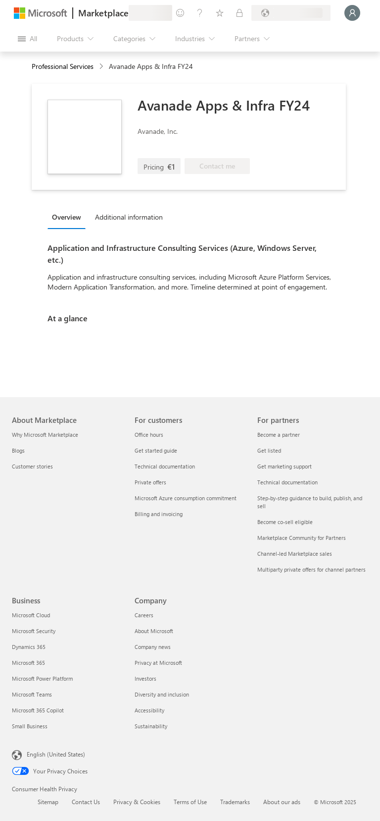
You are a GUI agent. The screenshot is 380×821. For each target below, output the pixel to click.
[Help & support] (200, 13)
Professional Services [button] (63, 66)
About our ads (281, 802)
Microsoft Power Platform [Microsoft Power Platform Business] (42, 678)
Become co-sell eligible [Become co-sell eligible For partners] (285, 522)
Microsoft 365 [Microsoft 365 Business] (28, 662)
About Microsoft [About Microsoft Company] (154, 631)
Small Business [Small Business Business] (30, 726)
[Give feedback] (180, 13)
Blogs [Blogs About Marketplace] (18, 450)
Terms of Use (190, 802)
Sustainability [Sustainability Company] (151, 726)
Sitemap (48, 802)
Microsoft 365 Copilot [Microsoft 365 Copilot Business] (38, 710)
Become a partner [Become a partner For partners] (278, 434)
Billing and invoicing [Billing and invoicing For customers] (159, 514)
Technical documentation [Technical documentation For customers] (165, 466)
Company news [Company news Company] (153, 646)
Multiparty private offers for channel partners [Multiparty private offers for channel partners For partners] (311, 569)
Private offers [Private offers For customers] (150, 482)
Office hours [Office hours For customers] (149, 434)
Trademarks (235, 802)
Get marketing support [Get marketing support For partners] (284, 466)
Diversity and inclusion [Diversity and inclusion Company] (162, 694)
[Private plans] (239, 13)
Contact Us (86, 802)
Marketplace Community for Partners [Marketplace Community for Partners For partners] (301, 537)
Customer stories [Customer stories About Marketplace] (32, 466)
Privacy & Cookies (136, 802)
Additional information (129, 217)
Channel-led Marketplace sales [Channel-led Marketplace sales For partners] (294, 553)
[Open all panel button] (27, 39)
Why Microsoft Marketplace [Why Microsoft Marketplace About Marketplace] (45, 434)
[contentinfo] (102, 66)
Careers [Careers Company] (144, 615)
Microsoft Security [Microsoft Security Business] (33, 631)
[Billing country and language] (291, 13)
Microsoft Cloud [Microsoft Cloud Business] (31, 615)
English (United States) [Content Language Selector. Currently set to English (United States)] (56, 754)
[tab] (69, 217)
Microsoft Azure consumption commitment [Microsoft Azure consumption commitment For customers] (186, 498)
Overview (66, 217)
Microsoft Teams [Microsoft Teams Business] (32, 694)
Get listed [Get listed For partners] (269, 450)
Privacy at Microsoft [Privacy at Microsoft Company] (158, 662)
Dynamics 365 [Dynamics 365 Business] (29, 646)
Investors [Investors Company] (145, 678)
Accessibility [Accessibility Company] (149, 710)
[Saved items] (220, 13)
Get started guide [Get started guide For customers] (156, 450)
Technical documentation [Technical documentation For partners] (287, 482)
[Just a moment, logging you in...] (352, 13)
